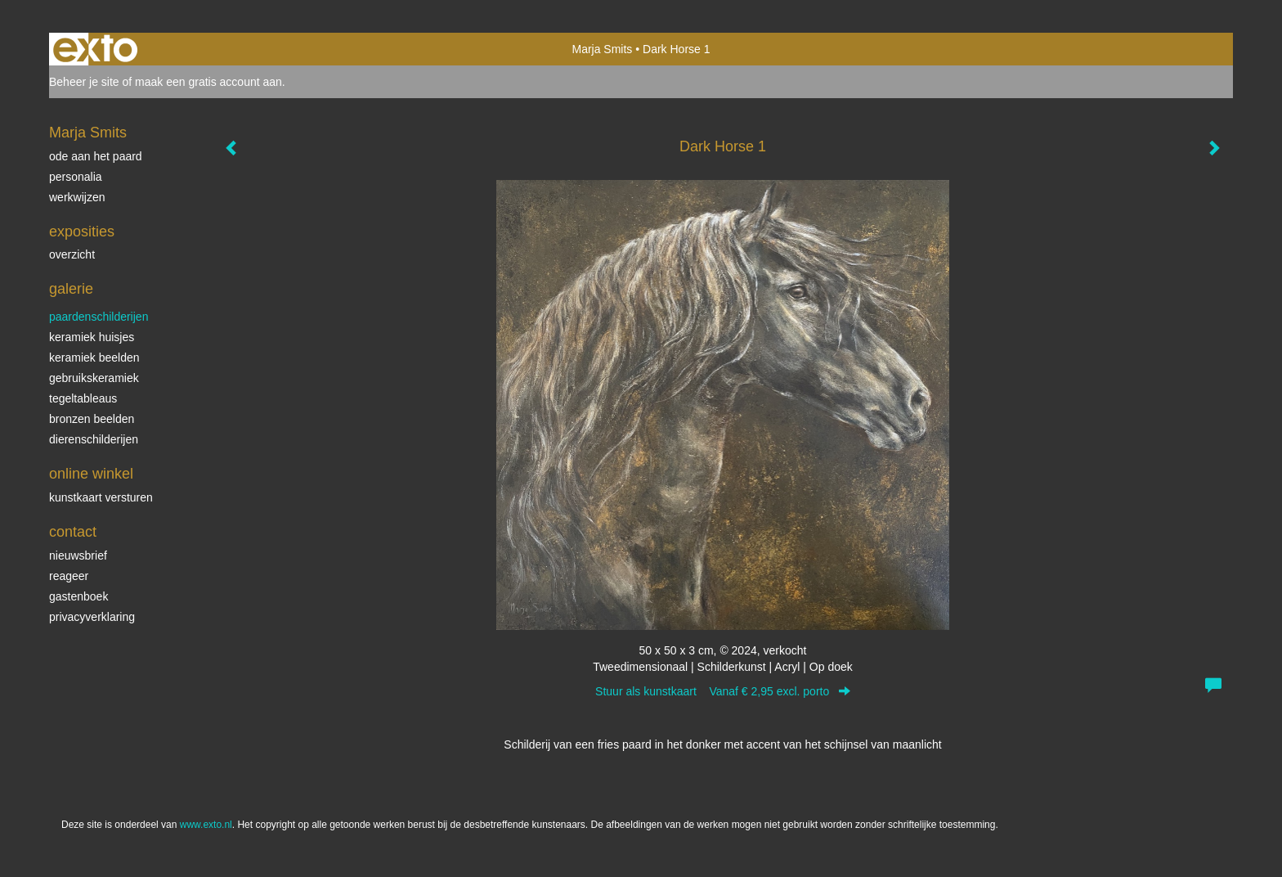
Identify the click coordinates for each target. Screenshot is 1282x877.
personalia (75, 176)
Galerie (71, 289)
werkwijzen (77, 197)
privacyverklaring (92, 616)
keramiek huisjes (91, 337)
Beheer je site (84, 81)
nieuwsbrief (78, 555)
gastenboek (78, 596)
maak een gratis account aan (208, 81)
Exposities (81, 231)
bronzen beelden (91, 418)
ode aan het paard (95, 156)
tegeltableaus (83, 398)
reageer (68, 575)
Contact (72, 532)
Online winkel (91, 473)
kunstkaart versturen (101, 497)
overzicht (72, 254)
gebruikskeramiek (94, 378)
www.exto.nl (206, 824)
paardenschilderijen (98, 316)
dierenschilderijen (93, 439)
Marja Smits (602, 49)
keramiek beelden (94, 357)
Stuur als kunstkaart (722, 691)
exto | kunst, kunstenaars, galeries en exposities (95, 49)
